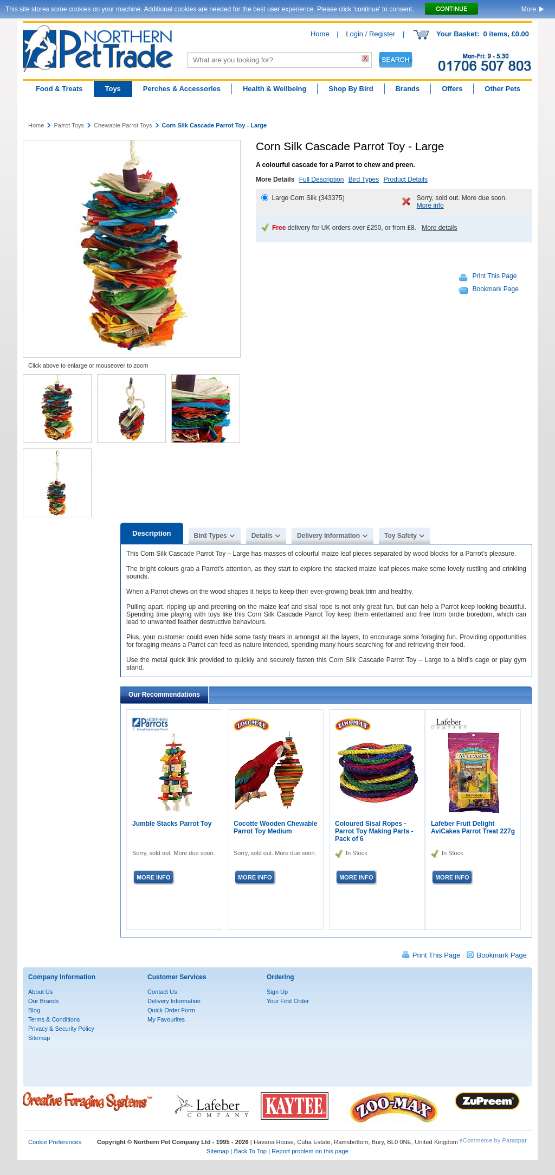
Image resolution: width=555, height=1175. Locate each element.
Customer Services (176, 977)
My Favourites (166, 1019)
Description (151, 533)
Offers (452, 89)
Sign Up (277, 991)
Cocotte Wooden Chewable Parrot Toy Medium (275, 827)
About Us (40, 991)
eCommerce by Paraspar (493, 1140)
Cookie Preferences (54, 1142)
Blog (34, 1010)
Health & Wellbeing (275, 89)
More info (430, 205)
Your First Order (288, 1001)
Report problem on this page (310, 1151)
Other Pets (502, 89)
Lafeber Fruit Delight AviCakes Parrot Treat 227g (473, 827)
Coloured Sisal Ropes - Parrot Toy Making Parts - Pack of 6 (374, 831)
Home (320, 34)
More (528, 9)
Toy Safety (400, 536)
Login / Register (370, 34)
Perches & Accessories (182, 89)
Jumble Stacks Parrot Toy (172, 823)
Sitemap (39, 1038)
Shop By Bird (350, 89)
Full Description (321, 179)
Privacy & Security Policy (61, 1028)
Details (262, 536)
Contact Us (162, 991)
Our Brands (43, 1001)
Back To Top (250, 1151)
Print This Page (495, 276)
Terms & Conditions (54, 1019)
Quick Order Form (171, 1010)
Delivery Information (328, 536)
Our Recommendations (164, 694)
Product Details (406, 179)
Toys (112, 89)
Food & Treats (59, 89)
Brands (407, 89)
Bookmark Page (496, 289)
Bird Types (364, 179)
